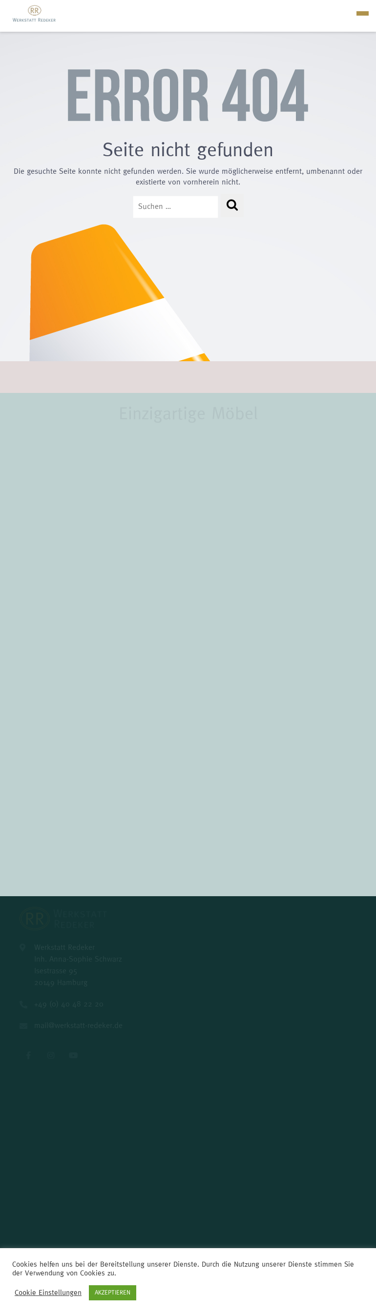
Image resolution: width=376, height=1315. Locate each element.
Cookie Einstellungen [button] (48, 1293)
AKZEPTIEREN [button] (112, 1292)
